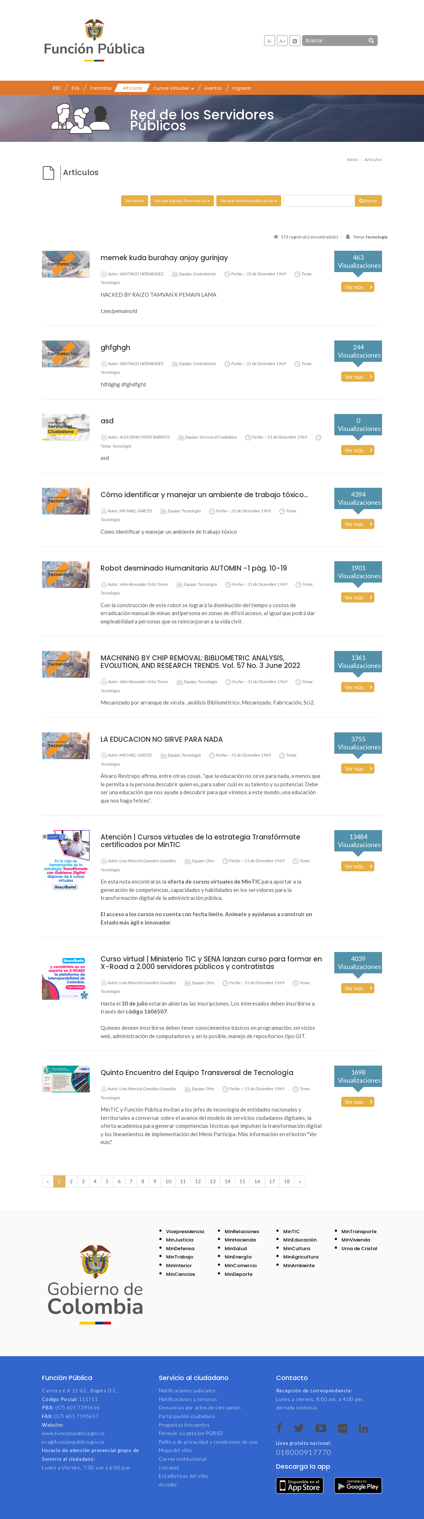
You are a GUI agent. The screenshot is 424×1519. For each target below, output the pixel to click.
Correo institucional (182, 1459)
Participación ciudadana (187, 1416)
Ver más (354, 287)
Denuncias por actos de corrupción (200, 1407)
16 (257, 1181)
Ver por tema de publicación (248, 200)
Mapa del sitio (175, 1450)
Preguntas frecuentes (184, 1425)
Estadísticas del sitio (183, 1476)
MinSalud (236, 1248)
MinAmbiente (299, 1265)
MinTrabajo (179, 1256)
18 (287, 1181)
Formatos (101, 88)
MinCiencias (180, 1274)
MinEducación (300, 1239)
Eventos (213, 88)
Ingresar (242, 88)
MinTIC (291, 1231)
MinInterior (179, 1265)
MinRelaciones (242, 1231)
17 (272, 1181)
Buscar (368, 200)
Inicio (352, 159)
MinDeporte (239, 1274)
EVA (76, 88)
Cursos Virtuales (173, 88)
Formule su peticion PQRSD (191, 1433)
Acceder (168, 1485)
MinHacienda (240, 1239)
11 (183, 1181)
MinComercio (241, 1265)
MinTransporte (359, 1231)
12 (198, 1181)
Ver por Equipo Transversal (182, 200)
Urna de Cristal (359, 1248)
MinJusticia (179, 1239)
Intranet (169, 1468)
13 (213, 1181)
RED (57, 88)
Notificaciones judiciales (187, 1390)
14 (227, 1181)
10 (168, 1181)
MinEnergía (238, 1256)
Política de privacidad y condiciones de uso (208, 1442)
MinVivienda (356, 1239)
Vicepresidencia (185, 1231)
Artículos (132, 88)
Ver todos (134, 200)
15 (242, 1181)
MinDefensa (180, 1248)
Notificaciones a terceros (188, 1399)
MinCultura (296, 1248)
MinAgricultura (300, 1256)
